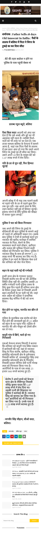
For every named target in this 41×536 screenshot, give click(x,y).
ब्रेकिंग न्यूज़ (19, 431)
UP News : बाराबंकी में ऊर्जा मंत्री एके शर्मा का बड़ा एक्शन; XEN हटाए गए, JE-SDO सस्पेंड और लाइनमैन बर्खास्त (25, 473)
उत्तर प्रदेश (11, 431)
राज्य (8, 28)
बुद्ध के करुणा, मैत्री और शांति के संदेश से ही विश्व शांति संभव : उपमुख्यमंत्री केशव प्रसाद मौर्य (24, 504)
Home (4, 28)
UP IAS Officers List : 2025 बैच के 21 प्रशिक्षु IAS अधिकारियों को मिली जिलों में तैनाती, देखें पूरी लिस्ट (24, 494)
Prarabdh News (9, 50)
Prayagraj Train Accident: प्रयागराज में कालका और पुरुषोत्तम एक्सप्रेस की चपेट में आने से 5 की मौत (25, 484)
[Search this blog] (16, 520)
